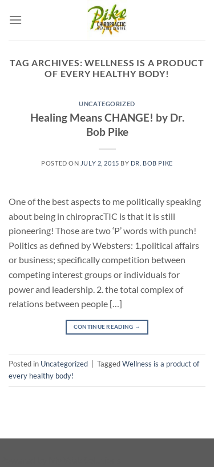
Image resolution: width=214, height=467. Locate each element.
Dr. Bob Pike (152, 163)
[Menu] (15, 20)
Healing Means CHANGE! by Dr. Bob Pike (107, 124)
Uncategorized (107, 103)
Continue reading (107, 326)
